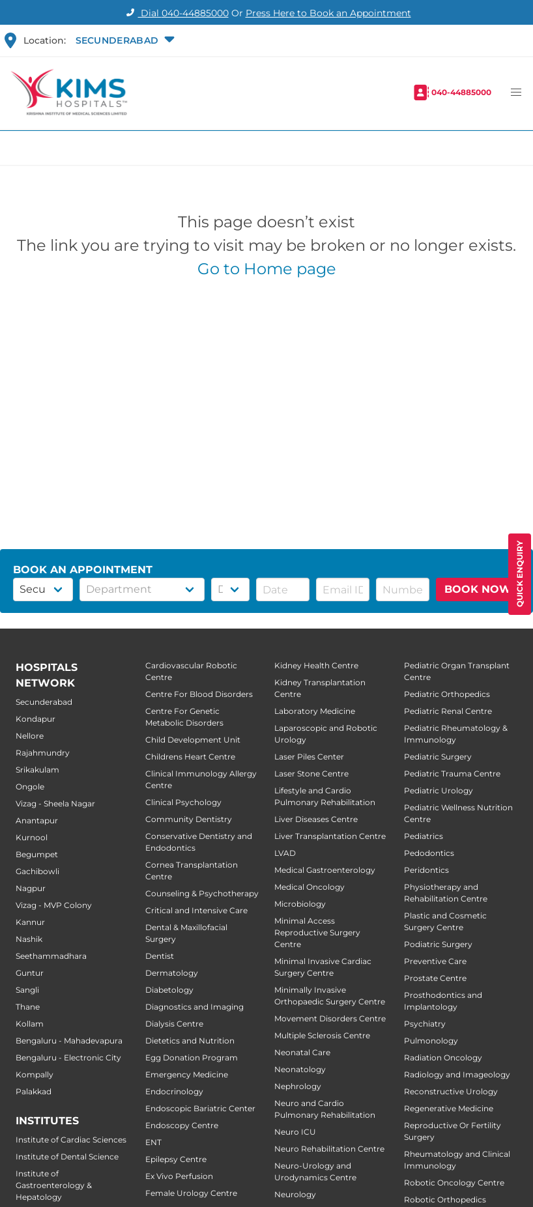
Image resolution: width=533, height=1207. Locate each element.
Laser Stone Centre (311, 773)
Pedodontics (429, 853)
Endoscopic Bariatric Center (200, 1108)
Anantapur (37, 820)
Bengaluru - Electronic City (68, 1057)
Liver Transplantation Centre (330, 836)
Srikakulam (37, 769)
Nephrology (297, 1086)
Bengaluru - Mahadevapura (69, 1040)
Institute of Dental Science (67, 1156)
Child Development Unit (192, 740)
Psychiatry (425, 1024)
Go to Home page (266, 268)
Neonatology (300, 1069)
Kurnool (32, 837)
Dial (175, 13)
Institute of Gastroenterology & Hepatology (54, 1185)
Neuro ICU (295, 1132)
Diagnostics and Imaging (194, 1007)
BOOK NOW (477, 589)
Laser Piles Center (309, 756)
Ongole (30, 786)
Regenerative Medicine (448, 1108)
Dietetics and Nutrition (190, 1040)
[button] (123, 40)
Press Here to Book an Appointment (328, 13)
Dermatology (171, 973)
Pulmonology (431, 1040)
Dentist (159, 956)
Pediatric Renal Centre (448, 711)
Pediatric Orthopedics (447, 694)
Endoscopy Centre (181, 1125)
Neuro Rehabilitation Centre (329, 1149)
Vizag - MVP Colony (54, 905)
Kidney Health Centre (316, 665)
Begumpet (37, 854)
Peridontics (426, 870)
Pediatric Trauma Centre (452, 773)
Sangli (27, 990)
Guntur (30, 973)
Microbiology (300, 904)
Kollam (30, 1024)
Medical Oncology (309, 887)
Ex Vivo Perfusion (179, 1176)
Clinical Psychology (183, 802)
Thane (28, 1007)
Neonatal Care (302, 1052)
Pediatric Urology (438, 790)
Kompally (34, 1074)
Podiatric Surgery (438, 944)
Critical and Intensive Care (196, 910)
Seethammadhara (51, 956)
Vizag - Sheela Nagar (55, 803)
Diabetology (169, 990)
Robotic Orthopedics (445, 1199)
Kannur (30, 922)
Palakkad (33, 1091)
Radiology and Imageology (457, 1074)
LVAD (285, 853)
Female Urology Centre (191, 1193)
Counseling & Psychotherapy (202, 893)
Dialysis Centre (174, 1024)
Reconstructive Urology (451, 1091)
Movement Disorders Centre (330, 1018)
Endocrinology (174, 1091)
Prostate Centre (435, 978)
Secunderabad (44, 702)
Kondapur (35, 719)
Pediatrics (423, 836)
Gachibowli (37, 871)
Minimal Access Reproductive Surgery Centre (317, 932)
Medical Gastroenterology (324, 870)
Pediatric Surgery (438, 756)
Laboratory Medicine (314, 711)
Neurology (295, 1194)
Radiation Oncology (443, 1057)
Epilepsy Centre (176, 1159)
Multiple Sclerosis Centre (322, 1035)
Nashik (29, 939)
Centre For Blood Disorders (199, 694)
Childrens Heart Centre (190, 756)
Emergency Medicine (186, 1074)
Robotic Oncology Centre (454, 1182)
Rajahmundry (43, 753)
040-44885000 (461, 92)
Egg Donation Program (191, 1057)
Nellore (30, 736)
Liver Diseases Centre (316, 819)
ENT (153, 1142)
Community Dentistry (188, 819)
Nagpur (31, 888)
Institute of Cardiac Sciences (71, 1139)
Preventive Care (435, 961)
